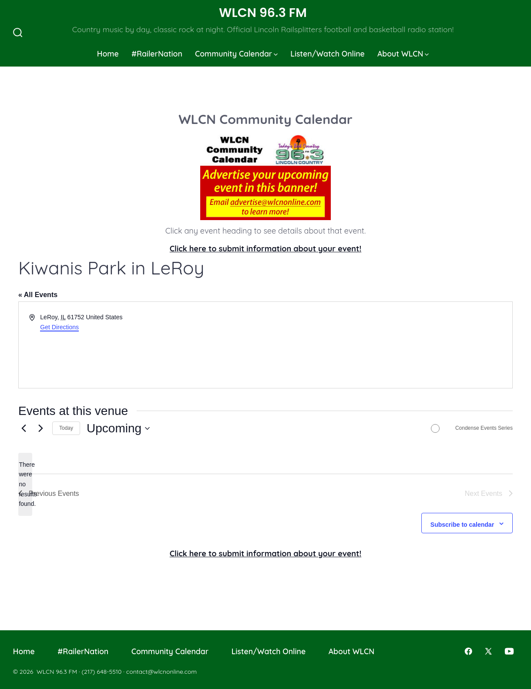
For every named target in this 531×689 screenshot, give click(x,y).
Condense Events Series (484, 428)
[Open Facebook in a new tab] (468, 651)
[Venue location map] (388, 345)
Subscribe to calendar (462, 524)
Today (66, 428)
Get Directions (59, 327)
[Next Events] (40, 428)
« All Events (37, 294)
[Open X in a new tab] (488, 651)
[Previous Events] (23, 428)
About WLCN (403, 53)
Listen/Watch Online (327, 53)
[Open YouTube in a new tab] (509, 651)
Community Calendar (236, 53)
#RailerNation (156, 53)
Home (108, 53)
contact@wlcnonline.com (161, 672)
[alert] (25, 484)
